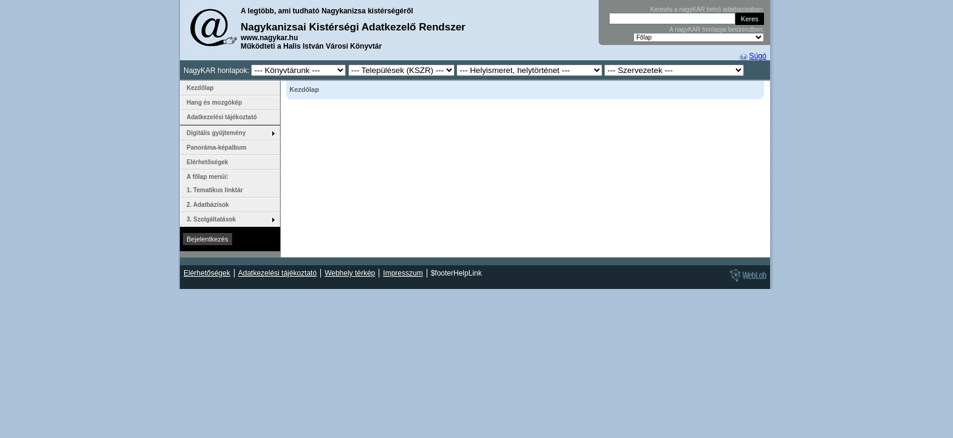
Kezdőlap (200, 88)
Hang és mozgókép (214, 102)
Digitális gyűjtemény (216, 133)
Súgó (757, 56)
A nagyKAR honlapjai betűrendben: (716, 29)
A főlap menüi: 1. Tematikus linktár (215, 183)
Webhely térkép (350, 273)
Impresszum (402, 273)
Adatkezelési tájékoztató (222, 117)
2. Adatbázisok (208, 204)
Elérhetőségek (207, 162)
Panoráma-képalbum (216, 147)
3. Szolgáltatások (211, 219)
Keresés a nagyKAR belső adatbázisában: (707, 9)
